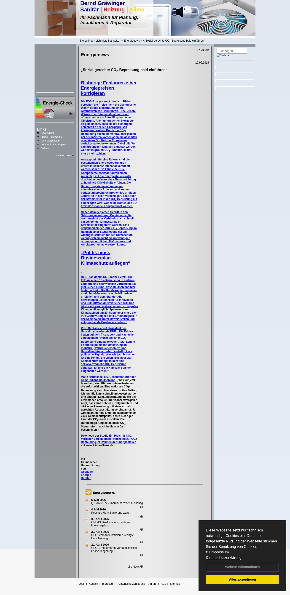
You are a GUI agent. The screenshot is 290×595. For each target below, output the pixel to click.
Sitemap (175, 583)
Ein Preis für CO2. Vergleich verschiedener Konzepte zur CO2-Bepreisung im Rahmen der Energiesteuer (109, 439)
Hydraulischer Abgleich (54, 144)
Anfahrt (152, 583)
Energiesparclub (50, 140)
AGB (163, 583)
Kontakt (93, 583)
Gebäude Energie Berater (87, 475)
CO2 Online (47, 132)
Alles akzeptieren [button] (242, 579)
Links (42, 129)
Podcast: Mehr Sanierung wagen (111, 512)
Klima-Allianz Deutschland (98, 380)
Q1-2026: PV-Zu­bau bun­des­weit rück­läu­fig (117, 503)
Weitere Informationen (242, 567)
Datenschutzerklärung (224, 558)
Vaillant (45, 148)
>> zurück (203, 49)
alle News (135, 566)
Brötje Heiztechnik (51, 136)
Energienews (103, 492)
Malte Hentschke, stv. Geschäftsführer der (108, 377)
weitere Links (64, 155)
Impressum (220, 552)
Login (82, 583)
